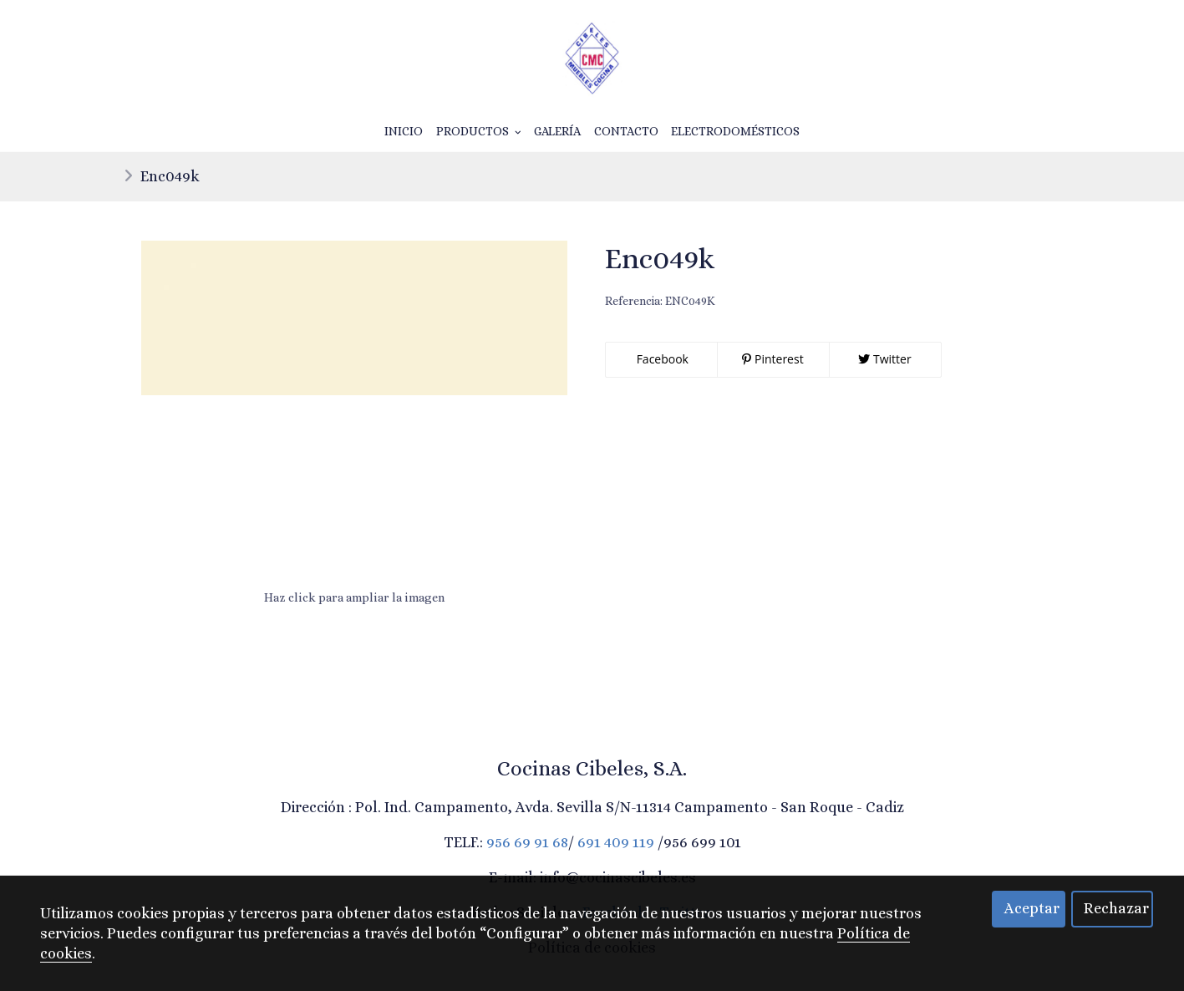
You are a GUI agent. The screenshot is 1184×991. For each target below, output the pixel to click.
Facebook (661, 359)
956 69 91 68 (527, 842)
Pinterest (772, 359)
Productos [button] (478, 131)
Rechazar (1116, 908)
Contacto (626, 131)
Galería (557, 131)
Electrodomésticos (735, 131)
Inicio (403, 131)
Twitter (884, 359)
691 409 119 (615, 842)
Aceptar (1032, 908)
